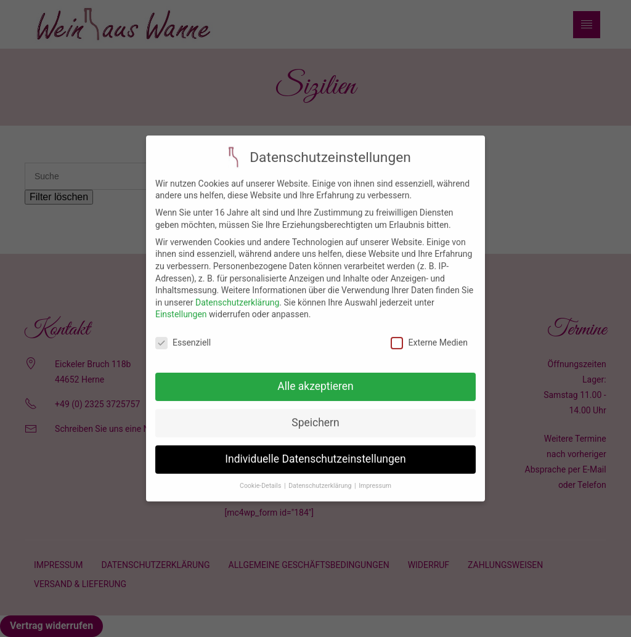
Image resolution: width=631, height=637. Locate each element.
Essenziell (183, 334)
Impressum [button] (375, 477)
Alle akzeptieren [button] (315, 377)
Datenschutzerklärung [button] (320, 477)
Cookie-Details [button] (261, 477)
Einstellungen (181, 305)
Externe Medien (429, 334)
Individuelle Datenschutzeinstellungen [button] (315, 450)
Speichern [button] (315, 414)
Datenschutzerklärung (237, 293)
